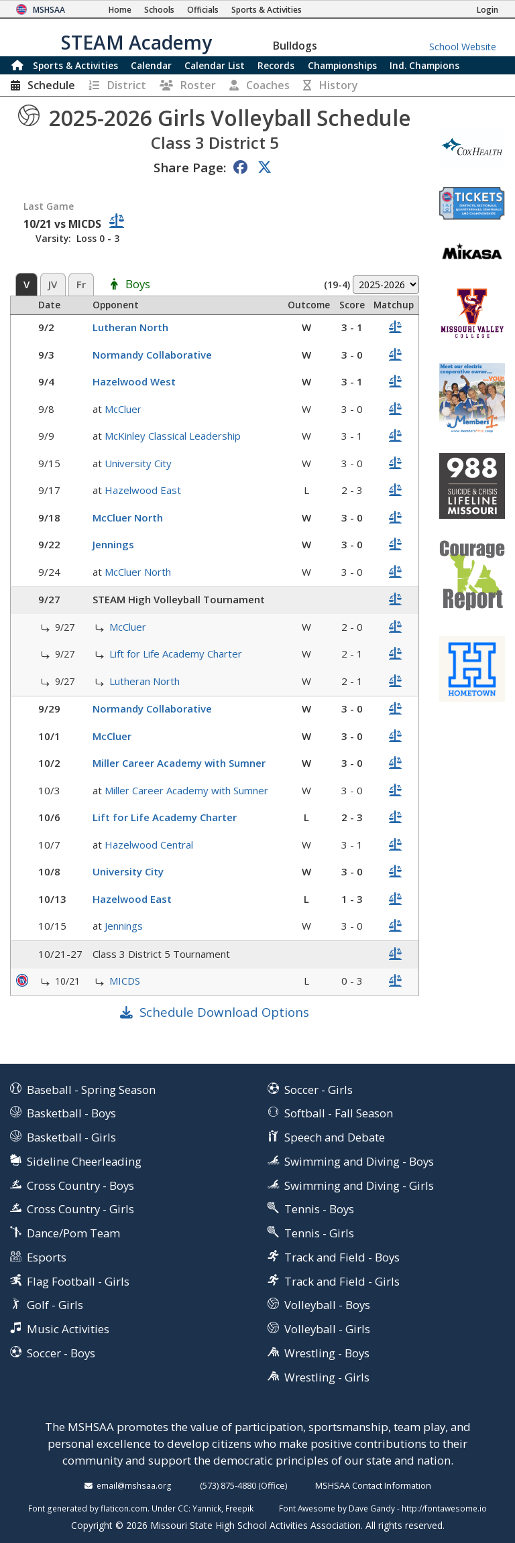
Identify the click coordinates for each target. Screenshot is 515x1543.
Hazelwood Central (149, 844)
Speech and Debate (334, 1137)
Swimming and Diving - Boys (359, 1161)
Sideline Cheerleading (84, 1161)
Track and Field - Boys (342, 1257)
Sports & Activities (75, 65)
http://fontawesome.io (444, 1508)
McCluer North (128, 517)
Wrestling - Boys (326, 1353)
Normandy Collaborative (152, 354)
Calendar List (214, 65)
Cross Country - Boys (80, 1185)
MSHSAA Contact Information (373, 1485)
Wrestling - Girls (326, 1377)
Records (276, 65)
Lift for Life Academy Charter (175, 653)
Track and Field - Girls (342, 1281)
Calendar (151, 65)
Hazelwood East (143, 490)
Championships (342, 65)
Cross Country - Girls (80, 1209)
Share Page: (190, 167)
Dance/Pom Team (73, 1233)
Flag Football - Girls (78, 1281)
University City (138, 463)
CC (183, 1508)
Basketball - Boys (71, 1113)
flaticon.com (124, 1508)
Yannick (206, 1508)
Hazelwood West (134, 381)
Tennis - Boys (319, 1209)
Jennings (113, 544)
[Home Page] (120, 10)
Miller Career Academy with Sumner (179, 762)
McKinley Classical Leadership (173, 435)
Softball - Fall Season (338, 1113)
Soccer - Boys (61, 1353)
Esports (46, 1257)
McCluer (123, 409)
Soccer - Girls (318, 1089)
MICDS (124, 980)
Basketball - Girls (71, 1137)
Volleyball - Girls (327, 1329)
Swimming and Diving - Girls (359, 1185)
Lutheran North (130, 327)
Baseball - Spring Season (91, 1089)
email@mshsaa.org (134, 1485)
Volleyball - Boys (327, 1304)
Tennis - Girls (319, 1233)
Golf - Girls (55, 1304)
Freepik (239, 1508)
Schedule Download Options (224, 1011)
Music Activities (68, 1329)
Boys (137, 284)
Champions (424, 65)
